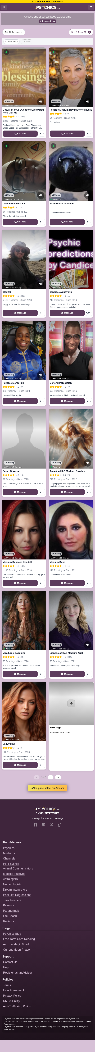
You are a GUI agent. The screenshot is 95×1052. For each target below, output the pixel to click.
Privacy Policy (12, 995)
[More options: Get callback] (42, 313)
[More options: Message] (42, 134)
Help (6, 967)
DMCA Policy (11, 1001)
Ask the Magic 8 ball (16, 944)
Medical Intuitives (14, 873)
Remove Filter (47, 21)
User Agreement (13, 990)
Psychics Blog (12, 933)
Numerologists (12, 884)
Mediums (11, 41)
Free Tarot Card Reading (19, 939)
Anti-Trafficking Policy (17, 1006)
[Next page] (51, 777)
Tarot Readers (12, 900)
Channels (9, 858)
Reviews (8, 921)
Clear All (27, 41)
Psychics (8, 848)
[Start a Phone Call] (20, 134)
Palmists (8, 905)
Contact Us (10, 962)
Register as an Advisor (17, 972)
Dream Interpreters (15, 889)
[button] (6, 52)
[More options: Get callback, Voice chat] (89, 313)
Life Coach (10, 916)
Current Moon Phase (16, 949)
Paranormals (11, 910)
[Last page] (58, 777)
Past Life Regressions (17, 895)
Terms (7, 985)
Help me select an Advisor (47, 788)
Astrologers (10, 879)
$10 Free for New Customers (47, 1)
